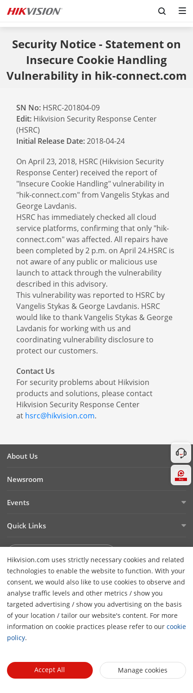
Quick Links (26, 525)
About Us (22, 456)
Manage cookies (142, 670)
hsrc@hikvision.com (60, 416)
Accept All (49, 669)
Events (18, 502)
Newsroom (25, 479)
